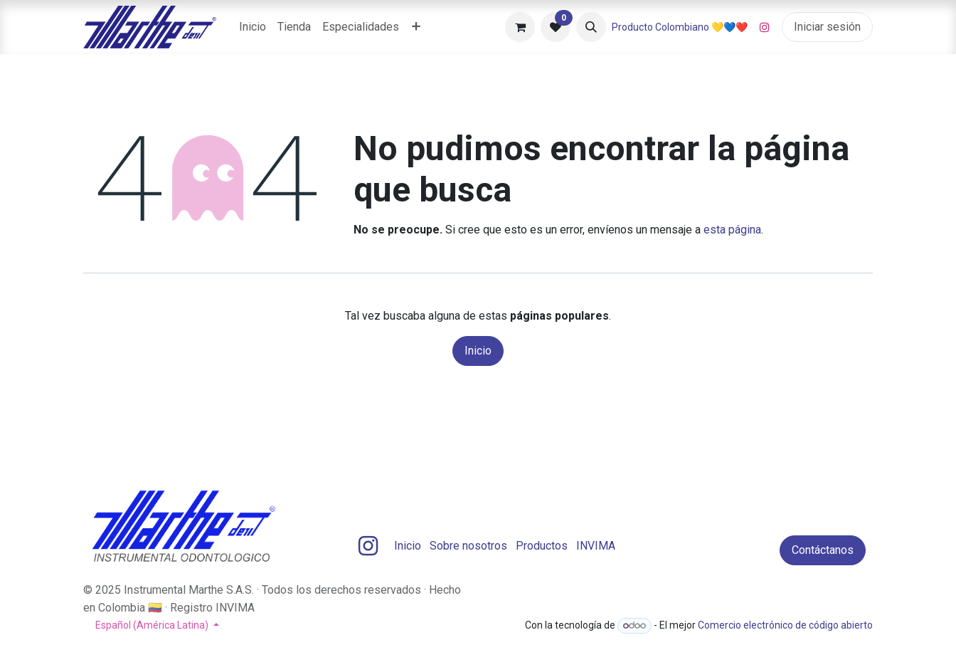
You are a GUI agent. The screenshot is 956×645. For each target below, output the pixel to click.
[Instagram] (764, 27)
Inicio (478, 350)
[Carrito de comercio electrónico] (520, 27)
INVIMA (595, 545)
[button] (591, 27)
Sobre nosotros (468, 545)
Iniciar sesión (827, 26)
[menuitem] (252, 27)
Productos (542, 545)
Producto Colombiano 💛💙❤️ (680, 27)
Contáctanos (823, 550)
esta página (732, 229)
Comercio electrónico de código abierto (785, 625)
